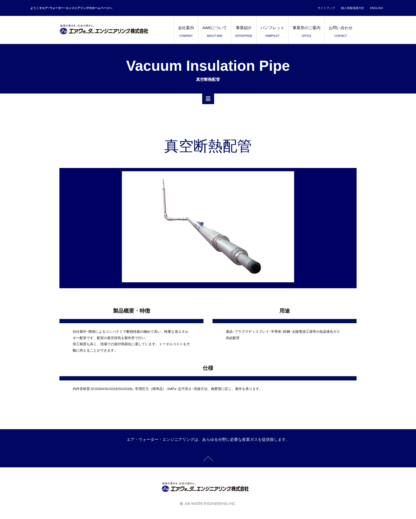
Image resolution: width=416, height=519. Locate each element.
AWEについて (214, 32)
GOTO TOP (208, 458)
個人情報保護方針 (352, 8)
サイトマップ (326, 8)
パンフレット (272, 32)
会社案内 (186, 32)
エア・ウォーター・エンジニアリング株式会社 (112, 30)
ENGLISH (376, 8)
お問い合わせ (341, 32)
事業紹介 (243, 32)
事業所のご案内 (306, 32)
